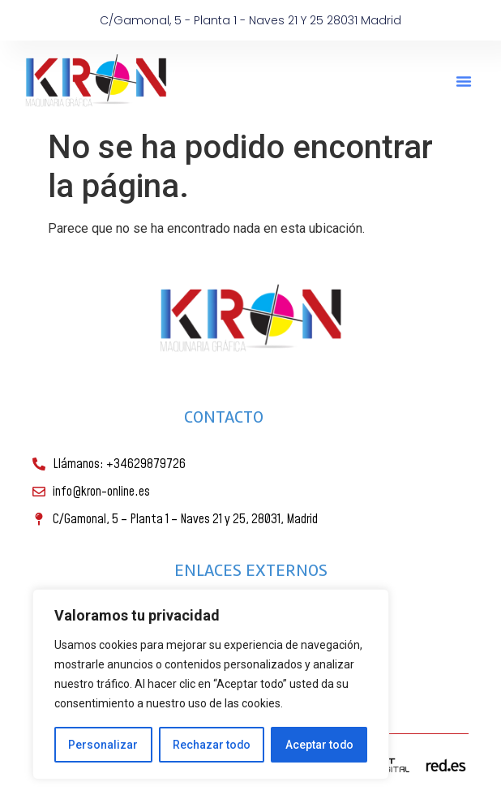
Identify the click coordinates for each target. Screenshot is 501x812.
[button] (464, 81)
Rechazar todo (211, 744)
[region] (210, 685)
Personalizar (103, 744)
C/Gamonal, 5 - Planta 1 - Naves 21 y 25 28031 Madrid (250, 20)
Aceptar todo (319, 744)
